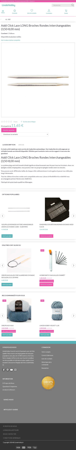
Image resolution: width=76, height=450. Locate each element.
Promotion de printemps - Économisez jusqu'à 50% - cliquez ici (18, 1)
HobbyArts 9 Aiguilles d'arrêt (52, 275)
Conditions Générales (11, 438)
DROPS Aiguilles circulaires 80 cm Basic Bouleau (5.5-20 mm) (18, 276)
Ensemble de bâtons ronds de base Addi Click (56, 225)
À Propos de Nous (8, 383)
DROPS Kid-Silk (7, 325)
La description (9, 145)
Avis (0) (21, 145)
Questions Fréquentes (10, 386)
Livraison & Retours (9, 390)
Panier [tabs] (66, 11)
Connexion (49, 11)
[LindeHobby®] (8, 5)
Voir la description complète (10, 40)
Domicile (14, 11)
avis (16, 122)
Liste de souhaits (31, 11)
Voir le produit (7, 236)
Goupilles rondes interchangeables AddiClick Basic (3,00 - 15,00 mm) (17, 225)
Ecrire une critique (29, 122)
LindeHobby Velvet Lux (49, 325)
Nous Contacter (9, 434)
